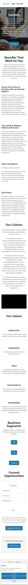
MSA (14, 442)
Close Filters (14, 485)
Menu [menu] (13, 4)
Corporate (14, 463)
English (10, 562)
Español (17, 562)
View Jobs (20, 4)
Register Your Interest (14, 528)
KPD (14, 452)
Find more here (14, 545)
